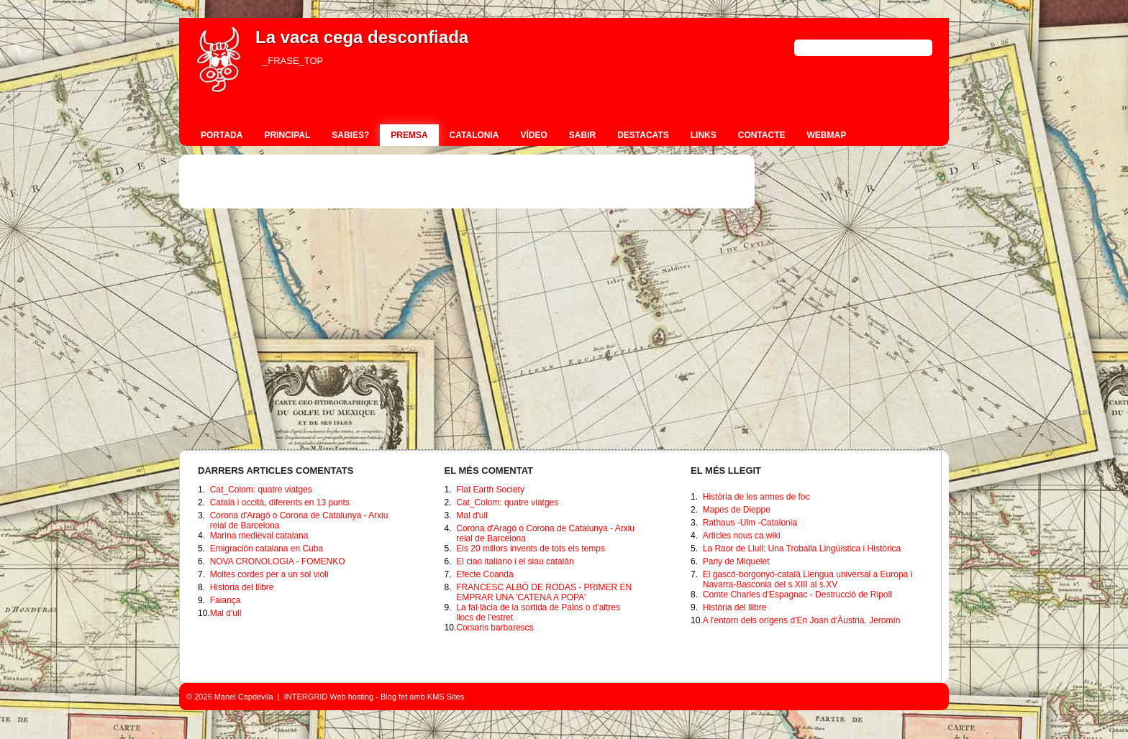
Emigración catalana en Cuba (266, 548)
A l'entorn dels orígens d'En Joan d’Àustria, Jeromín (802, 620)
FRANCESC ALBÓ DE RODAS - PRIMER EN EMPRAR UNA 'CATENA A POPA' (544, 592)
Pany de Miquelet (736, 561)
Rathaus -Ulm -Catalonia (750, 523)
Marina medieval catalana (259, 536)
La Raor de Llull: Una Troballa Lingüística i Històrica (802, 548)
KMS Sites (445, 696)
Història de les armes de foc (756, 497)
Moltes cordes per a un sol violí (269, 574)
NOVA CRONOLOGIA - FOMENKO (277, 561)
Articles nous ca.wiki (742, 536)
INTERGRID (306, 696)
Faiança (225, 600)
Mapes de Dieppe (736, 510)
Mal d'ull (226, 613)
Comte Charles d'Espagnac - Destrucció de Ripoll (797, 594)
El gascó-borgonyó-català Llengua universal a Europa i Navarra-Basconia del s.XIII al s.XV (808, 579)
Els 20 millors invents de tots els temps (530, 548)
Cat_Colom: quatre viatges (261, 490)
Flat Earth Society (490, 490)
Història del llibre (242, 587)
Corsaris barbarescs (494, 628)
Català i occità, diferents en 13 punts (280, 502)
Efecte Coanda (484, 574)
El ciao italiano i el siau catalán (514, 561)
